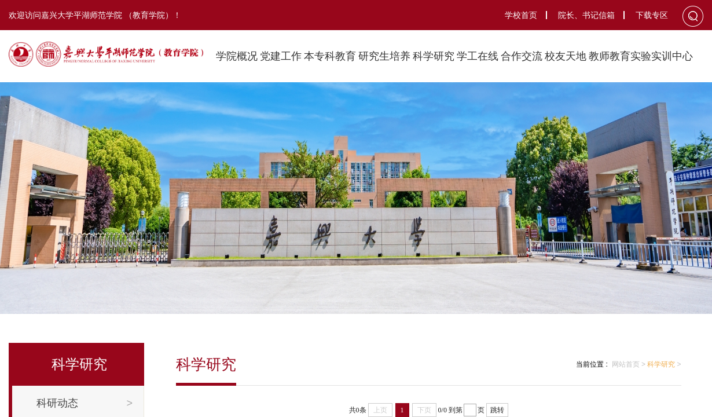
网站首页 (626, 364)
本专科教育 (330, 56)
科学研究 (433, 56)
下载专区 (652, 15)
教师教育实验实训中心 (641, 56)
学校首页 (521, 15)
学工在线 (477, 56)
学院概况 (237, 56)
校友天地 (565, 56)
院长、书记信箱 (586, 15)
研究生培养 (384, 56)
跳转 (497, 410)
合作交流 (521, 56)
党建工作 (281, 56)
